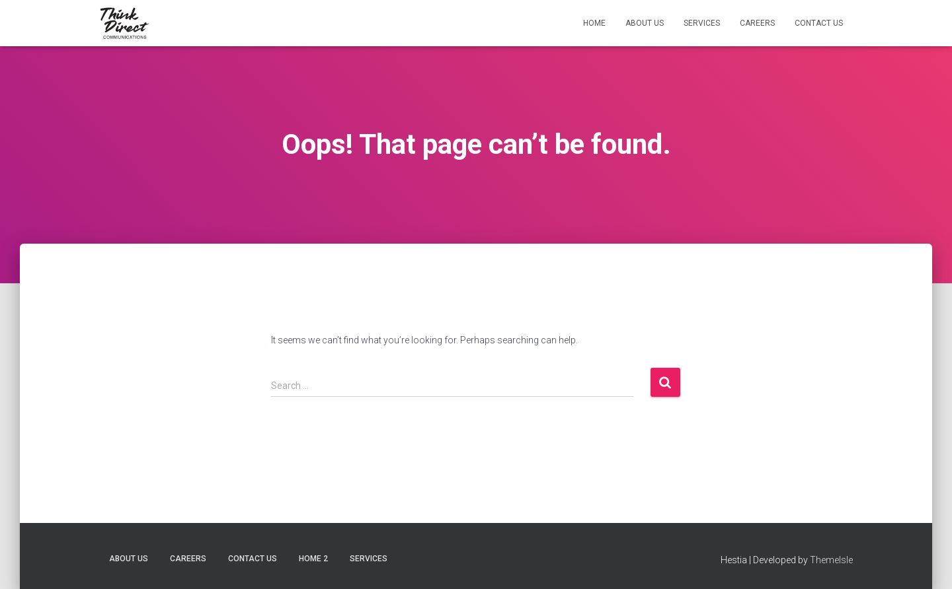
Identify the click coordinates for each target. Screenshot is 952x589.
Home (594, 23)
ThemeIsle (831, 560)
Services (702, 23)
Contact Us (819, 23)
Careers (757, 23)
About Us (644, 23)
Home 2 (313, 558)
